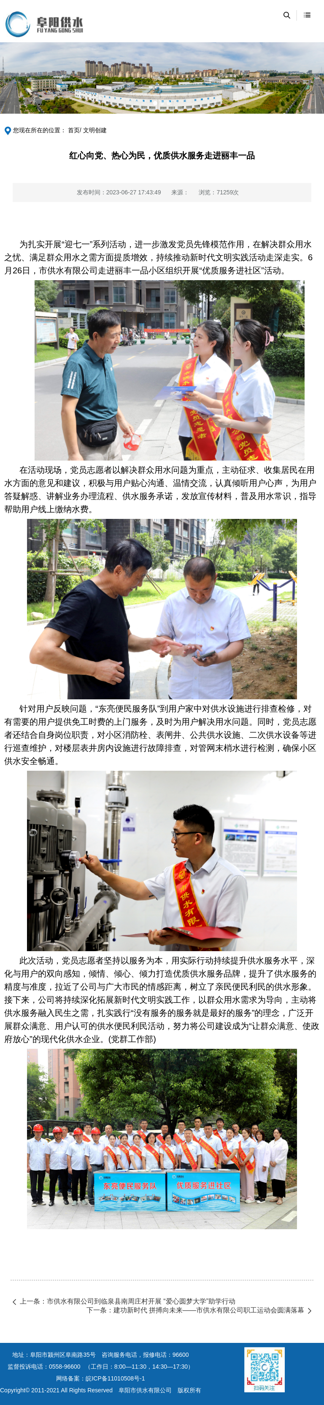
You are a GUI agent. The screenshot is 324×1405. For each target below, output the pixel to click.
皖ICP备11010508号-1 (115, 1378)
